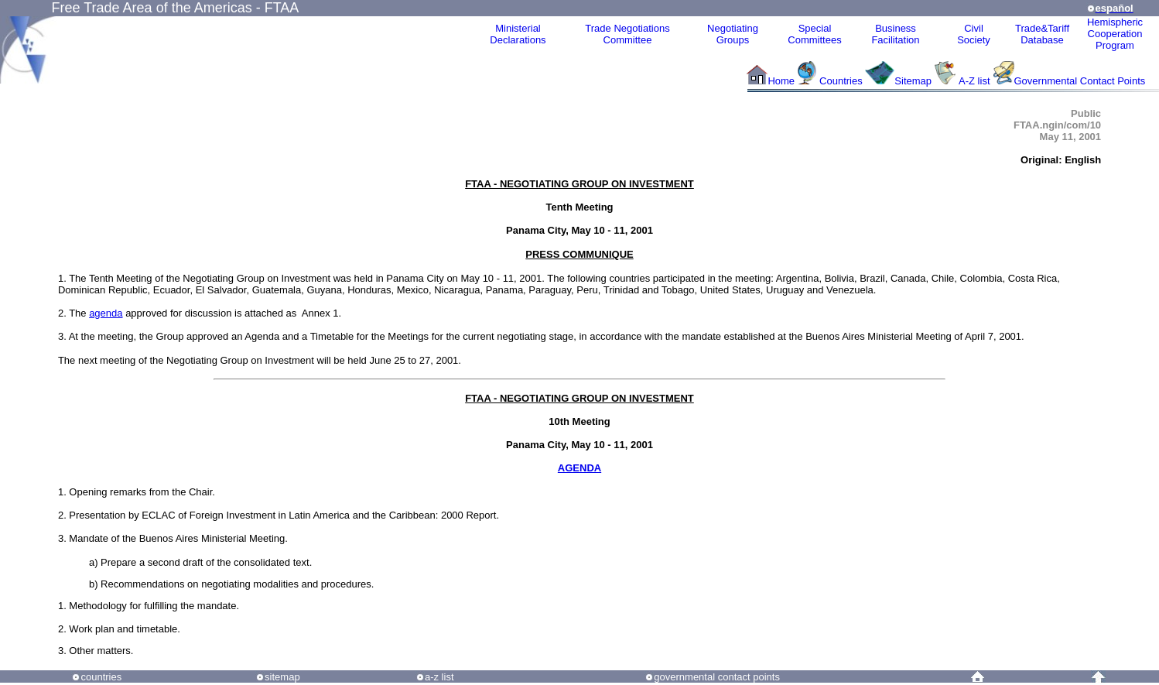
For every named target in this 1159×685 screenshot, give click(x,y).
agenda (105, 313)
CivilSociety (973, 34)
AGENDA (579, 468)
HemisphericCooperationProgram (1115, 33)
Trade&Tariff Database (1042, 34)
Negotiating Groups (732, 34)
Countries (842, 81)
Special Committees (814, 34)
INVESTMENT (661, 184)
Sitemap (913, 81)
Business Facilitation (895, 34)
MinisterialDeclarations (517, 34)
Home (781, 81)
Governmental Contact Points (1080, 81)
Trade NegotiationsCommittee (627, 34)
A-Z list (974, 81)
